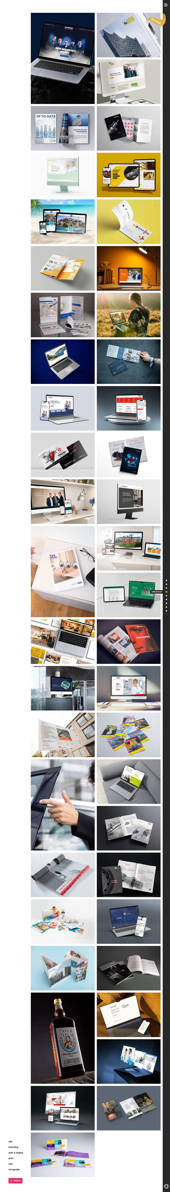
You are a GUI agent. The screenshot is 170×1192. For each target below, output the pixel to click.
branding (13, 1147)
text (10, 1164)
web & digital (15, 1153)
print (11, 1158)
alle (10, 1141)
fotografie (14, 1169)
